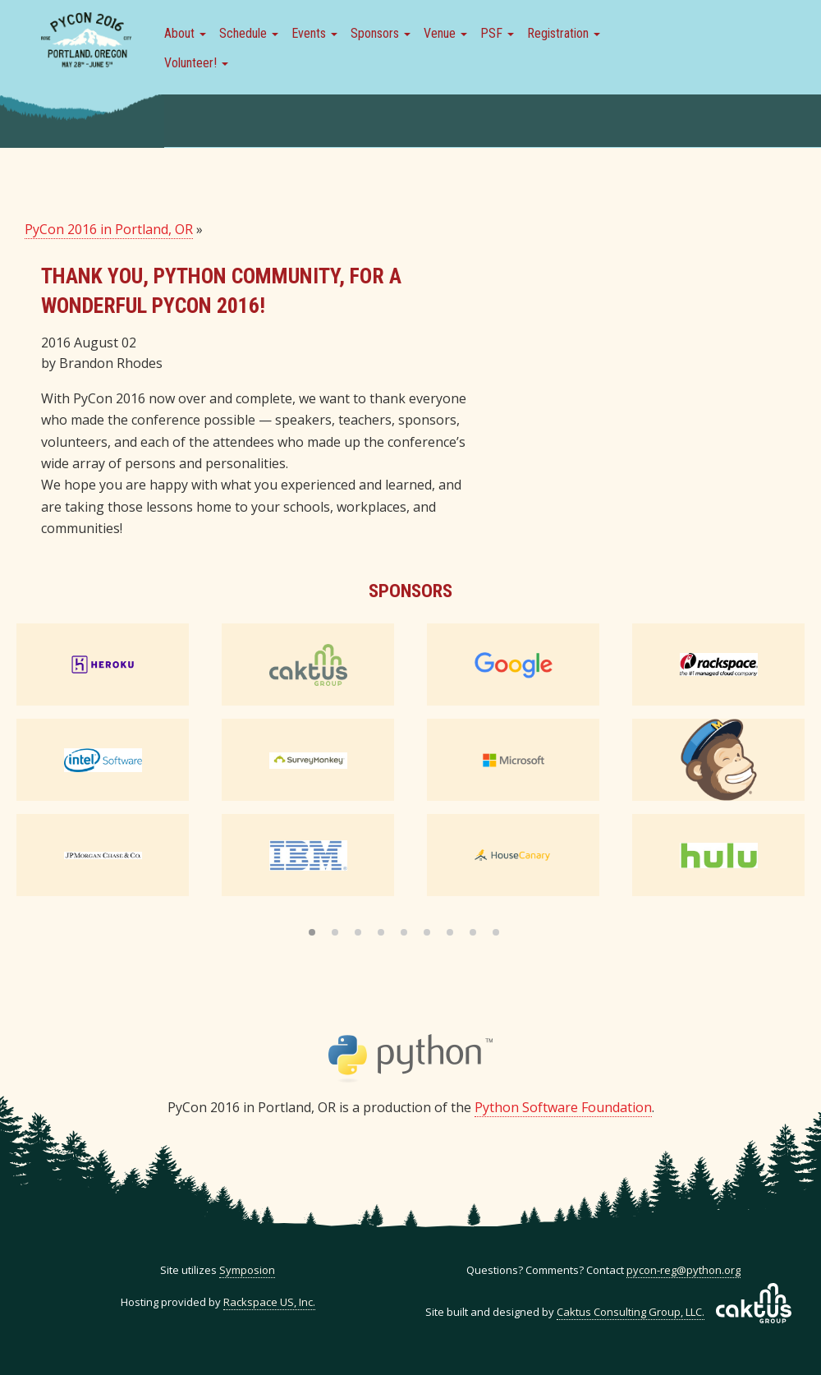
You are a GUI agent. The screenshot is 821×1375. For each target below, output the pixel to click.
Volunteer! (196, 63)
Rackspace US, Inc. (269, 1302)
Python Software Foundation (563, 1107)
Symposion (247, 1269)
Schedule (248, 33)
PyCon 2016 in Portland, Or (86, 41)
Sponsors (380, 33)
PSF (497, 33)
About (185, 33)
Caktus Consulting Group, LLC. (630, 1311)
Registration (563, 33)
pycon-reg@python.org (683, 1269)
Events (314, 33)
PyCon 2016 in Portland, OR (109, 229)
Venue (445, 33)
